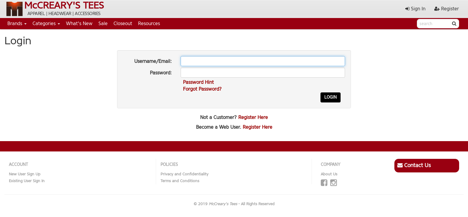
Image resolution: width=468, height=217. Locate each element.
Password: (161, 73)
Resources (149, 23)
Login (330, 97)
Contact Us (414, 165)
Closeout (123, 23)
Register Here (253, 117)
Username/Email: (153, 61)
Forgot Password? (202, 89)
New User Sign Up (25, 174)
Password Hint (198, 82)
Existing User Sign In (27, 180)
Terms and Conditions (180, 180)
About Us (329, 174)
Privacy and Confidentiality (184, 174)
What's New (79, 23)
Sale (103, 23)
